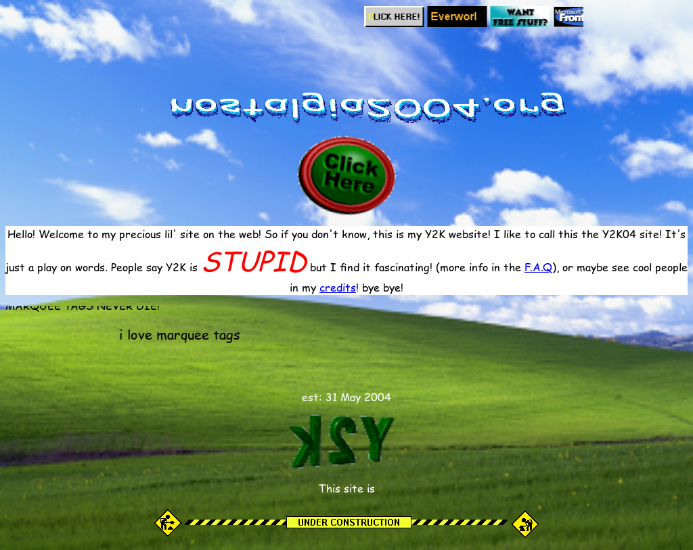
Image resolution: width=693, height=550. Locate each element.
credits (337, 287)
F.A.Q (538, 267)
